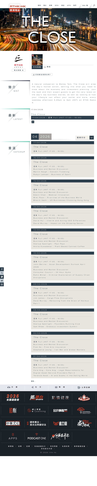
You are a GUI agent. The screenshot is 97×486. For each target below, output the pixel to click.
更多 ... (33, 381)
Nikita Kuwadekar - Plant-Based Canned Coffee (59, 246)
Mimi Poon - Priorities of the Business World (58, 198)
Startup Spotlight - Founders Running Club (57, 324)
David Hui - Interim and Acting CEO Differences (60, 221)
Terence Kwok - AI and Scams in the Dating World (61, 376)
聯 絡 (62, 387)
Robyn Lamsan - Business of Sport (52, 174)
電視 (38, 6)
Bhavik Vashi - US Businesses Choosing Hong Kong (61, 200)
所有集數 (37, 67)
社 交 (38, 387)
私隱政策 (66, 446)
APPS (68, 6)
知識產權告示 (40, 446)
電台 (44, 6)
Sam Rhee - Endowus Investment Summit (55, 327)
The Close (38, 114)
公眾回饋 (86, 387)
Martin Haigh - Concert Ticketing (52, 172)
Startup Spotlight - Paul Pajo (49, 244)
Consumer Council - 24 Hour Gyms (52, 272)
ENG (83, 5)
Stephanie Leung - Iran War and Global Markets (59, 350)
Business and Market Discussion (51, 169)
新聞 (50, 6)
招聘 (20, 446)
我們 (74, 6)
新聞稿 (11, 446)
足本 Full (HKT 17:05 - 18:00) (49, 151)
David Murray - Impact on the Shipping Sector (59, 223)
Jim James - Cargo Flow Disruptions (53, 298)
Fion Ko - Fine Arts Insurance (50, 347)
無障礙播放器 (80, 446)
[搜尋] (94, 5)
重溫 (62, 6)
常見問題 (54, 446)
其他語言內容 (47, 449)
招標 (28, 446)
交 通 (14, 387)
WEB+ (56, 6)
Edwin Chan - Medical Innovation (52, 195)
